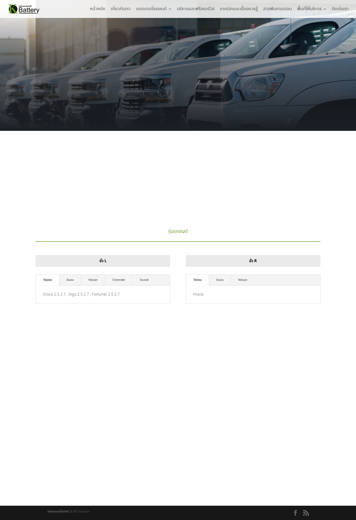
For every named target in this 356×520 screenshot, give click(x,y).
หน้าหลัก (97, 9)
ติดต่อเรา (340, 9)
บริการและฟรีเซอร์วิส (195, 9)
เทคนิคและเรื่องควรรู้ (239, 9)
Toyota (47, 280)
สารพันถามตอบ (277, 9)
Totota (197, 280)
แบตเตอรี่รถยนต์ (151, 9)
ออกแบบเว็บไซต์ (58, 511)
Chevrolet (118, 280)
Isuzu (70, 280)
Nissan (92, 280)
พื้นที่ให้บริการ (309, 9)
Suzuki (144, 280)
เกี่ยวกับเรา (121, 9)
